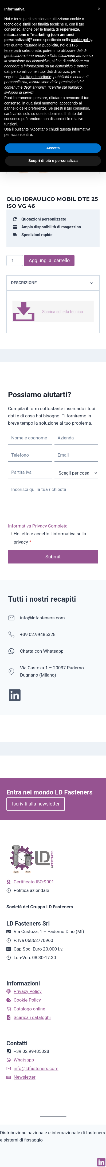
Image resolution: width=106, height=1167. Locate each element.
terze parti (12, 50)
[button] (99, 8)
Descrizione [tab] (53, 283)
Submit (53, 556)
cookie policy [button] (81, 40)
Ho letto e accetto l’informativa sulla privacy (50, 538)
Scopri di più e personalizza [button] (52, 160)
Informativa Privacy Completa (38, 526)
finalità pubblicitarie (35, 77)
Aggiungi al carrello (49, 260)
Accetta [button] (53, 148)
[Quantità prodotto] (14, 260)
